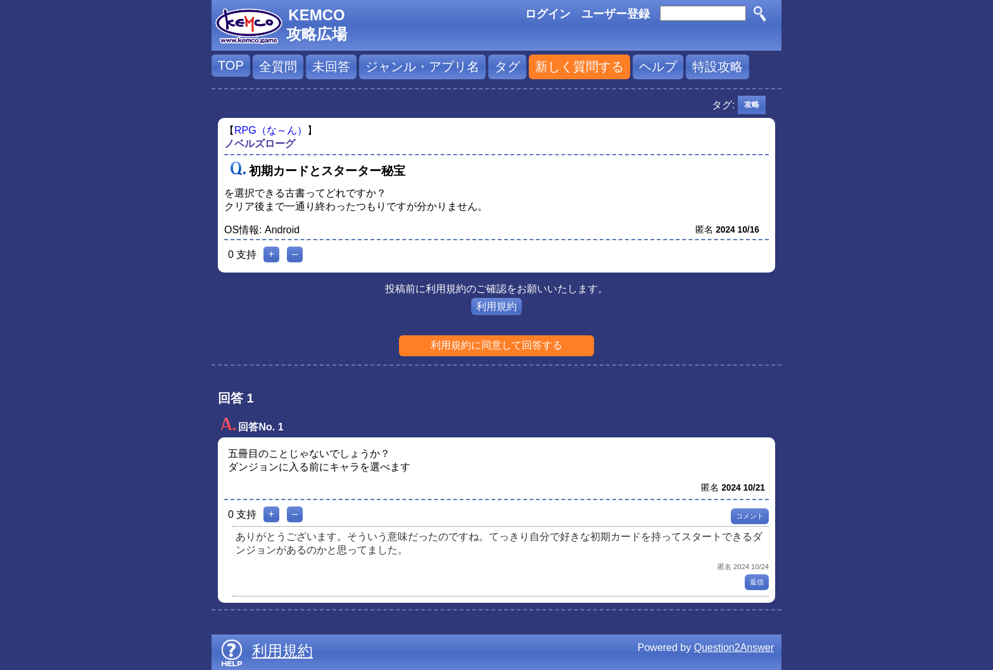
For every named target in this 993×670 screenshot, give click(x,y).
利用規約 (496, 306)
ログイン (548, 14)
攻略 (751, 104)
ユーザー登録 (615, 14)
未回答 (331, 67)
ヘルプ (658, 67)
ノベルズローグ (259, 143)
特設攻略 (717, 67)
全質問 (278, 67)
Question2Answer (734, 647)
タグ (507, 67)
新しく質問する (579, 67)
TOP (231, 65)
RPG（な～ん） (270, 130)
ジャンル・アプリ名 (422, 67)
